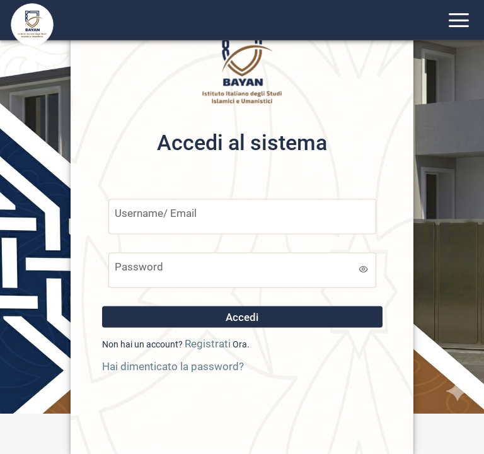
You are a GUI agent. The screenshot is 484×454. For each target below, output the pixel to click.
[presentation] (242, 406)
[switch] (363, 269)
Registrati (208, 343)
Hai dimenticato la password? (173, 365)
